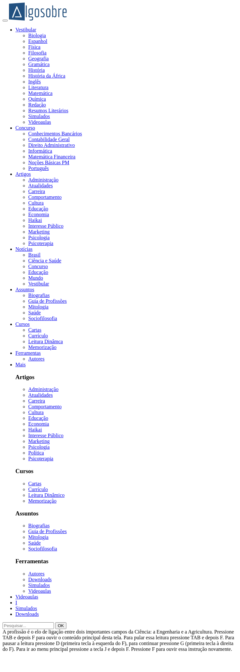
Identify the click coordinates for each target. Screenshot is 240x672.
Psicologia (39, 237)
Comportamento (45, 197)
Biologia (37, 35)
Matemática (40, 93)
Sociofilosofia (42, 318)
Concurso (25, 128)
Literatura (38, 87)
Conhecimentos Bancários (55, 133)
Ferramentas (28, 353)
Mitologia (38, 307)
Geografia (38, 58)
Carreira (36, 191)
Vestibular (25, 29)
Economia (38, 214)
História (36, 70)
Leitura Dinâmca (45, 341)
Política (36, 452)
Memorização (42, 347)
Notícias (23, 249)
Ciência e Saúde (44, 260)
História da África (46, 76)
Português (38, 168)
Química (37, 99)
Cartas (34, 330)
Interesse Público (46, 226)
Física (34, 47)
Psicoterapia (40, 243)
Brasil (34, 255)
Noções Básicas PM (48, 162)
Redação (37, 104)
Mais (20, 364)
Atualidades (40, 185)
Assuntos (24, 289)
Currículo (38, 335)
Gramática (39, 64)
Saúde (34, 312)
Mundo (35, 278)
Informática (40, 151)
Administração (43, 180)
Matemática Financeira (51, 156)
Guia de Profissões (47, 301)
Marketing (39, 231)
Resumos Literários (48, 110)
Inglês (34, 81)
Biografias (39, 295)
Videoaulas (39, 122)
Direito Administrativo (51, 145)
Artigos (23, 174)
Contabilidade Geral (49, 139)
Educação (38, 208)
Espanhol (37, 41)
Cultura (36, 203)
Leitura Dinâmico (46, 495)
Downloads (40, 579)
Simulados (39, 116)
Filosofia (37, 52)
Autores (36, 359)
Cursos (22, 324)
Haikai (35, 220)
